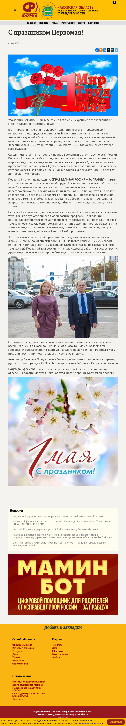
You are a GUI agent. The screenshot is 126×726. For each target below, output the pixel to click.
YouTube (56, 657)
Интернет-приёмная (23, 648)
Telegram (17, 651)
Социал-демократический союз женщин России (28, 694)
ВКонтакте (18, 660)
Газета (81, 22)
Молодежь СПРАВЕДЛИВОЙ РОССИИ (27, 689)
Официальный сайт (22, 645)
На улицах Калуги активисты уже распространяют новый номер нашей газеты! (57, 516)
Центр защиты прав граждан (27, 685)
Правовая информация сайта (88, 723)
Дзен (15, 654)
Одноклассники (20, 663)
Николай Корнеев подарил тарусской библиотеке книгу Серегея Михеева (54, 530)
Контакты (93, 22)
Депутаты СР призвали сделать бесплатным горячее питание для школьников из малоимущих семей (58, 544)
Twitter (16, 657)
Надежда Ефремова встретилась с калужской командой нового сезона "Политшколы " (60, 523)
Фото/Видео (68, 22)
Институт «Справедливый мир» (28, 681)
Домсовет (17, 699)
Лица (55, 22)
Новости (44, 22)
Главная (31, 22)
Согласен (116, 722)
